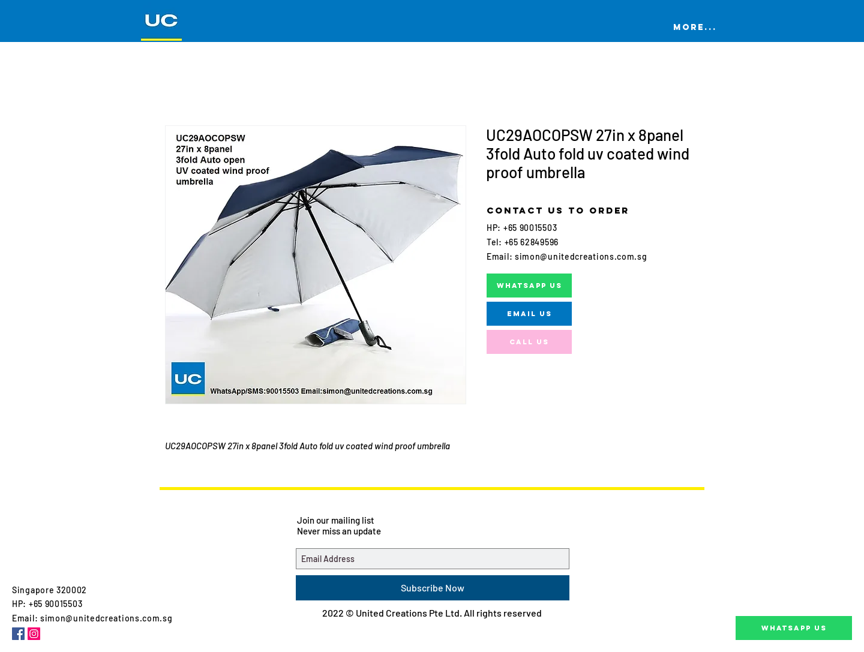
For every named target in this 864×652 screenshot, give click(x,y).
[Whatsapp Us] (794, 628)
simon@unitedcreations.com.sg (581, 256)
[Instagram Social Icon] (34, 633)
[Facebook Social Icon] (18, 633)
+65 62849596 (532, 242)
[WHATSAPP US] (529, 286)
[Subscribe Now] (432, 587)
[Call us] (529, 342)
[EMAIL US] (529, 314)
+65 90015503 (529, 228)
